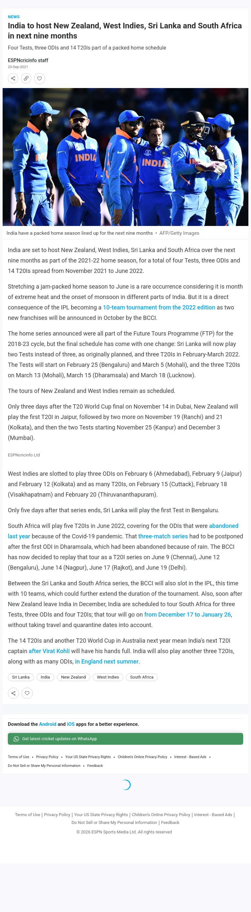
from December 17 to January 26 (187, 617)
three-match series (163, 538)
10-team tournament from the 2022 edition (159, 309)
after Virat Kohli (49, 653)
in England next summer (107, 664)
